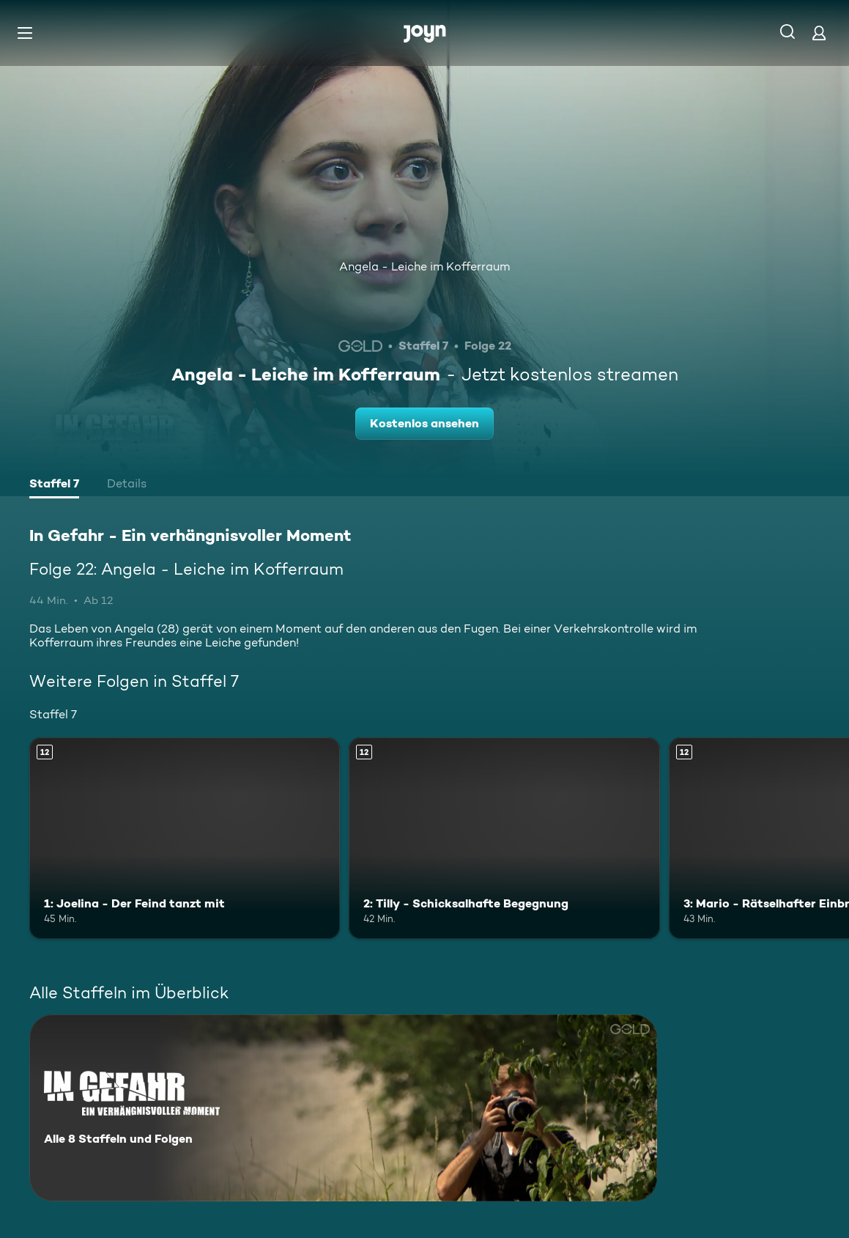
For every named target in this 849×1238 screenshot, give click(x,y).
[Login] (819, 32)
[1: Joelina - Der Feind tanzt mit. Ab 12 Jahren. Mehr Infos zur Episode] (184, 838)
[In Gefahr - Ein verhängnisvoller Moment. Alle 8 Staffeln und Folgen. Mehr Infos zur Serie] (343, 1107)
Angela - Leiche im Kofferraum (424, 266)
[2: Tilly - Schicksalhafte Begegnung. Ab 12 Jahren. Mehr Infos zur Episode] (504, 838)
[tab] (54, 485)
